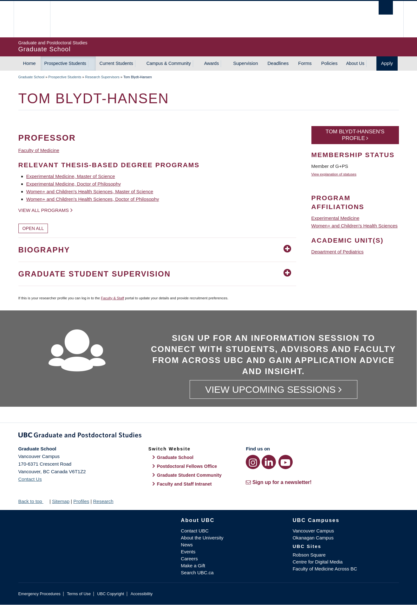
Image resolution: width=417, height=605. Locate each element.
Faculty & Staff (112, 298)
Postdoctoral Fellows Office (187, 466)
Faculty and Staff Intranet (184, 484)
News (187, 544)
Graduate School (31, 77)
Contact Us (30, 479)
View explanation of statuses (333, 174)
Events (188, 551)
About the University (202, 537)
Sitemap (60, 501)
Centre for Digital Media (318, 561)
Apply (387, 63)
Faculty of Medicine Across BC (325, 568)
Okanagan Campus (313, 537)
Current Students (116, 63)
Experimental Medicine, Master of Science (70, 176)
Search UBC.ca (197, 572)
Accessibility (142, 593)
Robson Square (309, 554)
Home (29, 63)
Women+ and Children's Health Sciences (354, 225)
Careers (189, 558)
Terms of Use (79, 593)
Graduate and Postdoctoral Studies (208, 436)
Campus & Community (169, 63)
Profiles (81, 501)
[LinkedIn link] (269, 462)
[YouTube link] (285, 462)
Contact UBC (195, 530)
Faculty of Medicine (38, 150)
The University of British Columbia (32, 19)
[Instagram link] (253, 462)
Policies (329, 63)
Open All (33, 228)
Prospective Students (65, 63)
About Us (355, 63)
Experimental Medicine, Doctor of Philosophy (73, 184)
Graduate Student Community (189, 475)
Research (103, 501)
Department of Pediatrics (337, 251)
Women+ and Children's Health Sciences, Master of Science (89, 191)
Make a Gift (193, 565)
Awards (211, 63)
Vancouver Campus (313, 530)
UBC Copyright (110, 593)
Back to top (33, 501)
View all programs (43, 210)
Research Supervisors (102, 77)
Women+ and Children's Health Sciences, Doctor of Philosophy (92, 199)
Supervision (245, 63)
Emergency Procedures (39, 593)
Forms (305, 63)
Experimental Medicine (335, 218)
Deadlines (278, 63)
